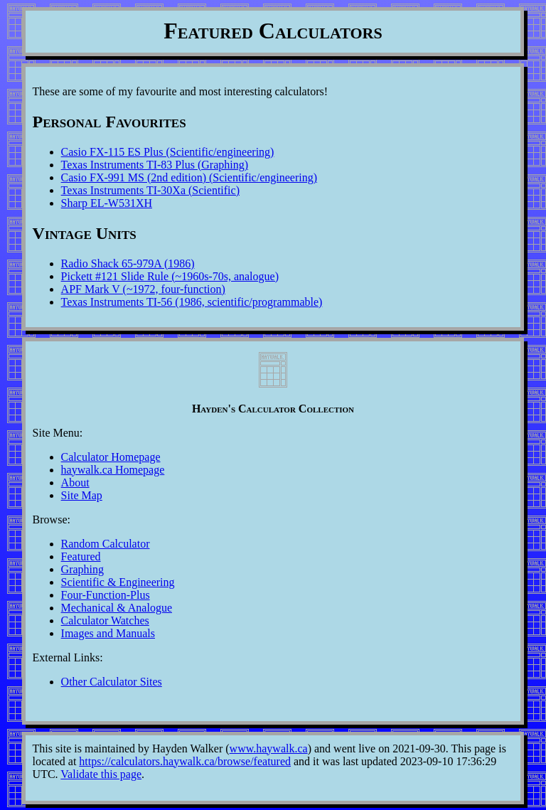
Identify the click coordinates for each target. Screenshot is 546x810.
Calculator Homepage (111, 457)
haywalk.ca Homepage (113, 470)
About (75, 482)
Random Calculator (105, 544)
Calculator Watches (105, 620)
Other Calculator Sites (111, 682)
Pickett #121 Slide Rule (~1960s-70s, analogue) (170, 276)
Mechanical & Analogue (116, 608)
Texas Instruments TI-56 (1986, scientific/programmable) (192, 302)
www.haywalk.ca (269, 748)
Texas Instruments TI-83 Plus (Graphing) (154, 165)
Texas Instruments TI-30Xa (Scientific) (150, 190)
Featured (81, 556)
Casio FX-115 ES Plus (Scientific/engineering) (167, 152)
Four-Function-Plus (105, 595)
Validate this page (100, 774)
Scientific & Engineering (118, 582)
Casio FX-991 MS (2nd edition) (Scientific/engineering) (189, 177)
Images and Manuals (108, 633)
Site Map (81, 495)
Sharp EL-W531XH (106, 203)
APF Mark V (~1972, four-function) (143, 289)
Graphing (82, 569)
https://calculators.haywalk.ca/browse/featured (185, 761)
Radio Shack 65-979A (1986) (128, 263)
